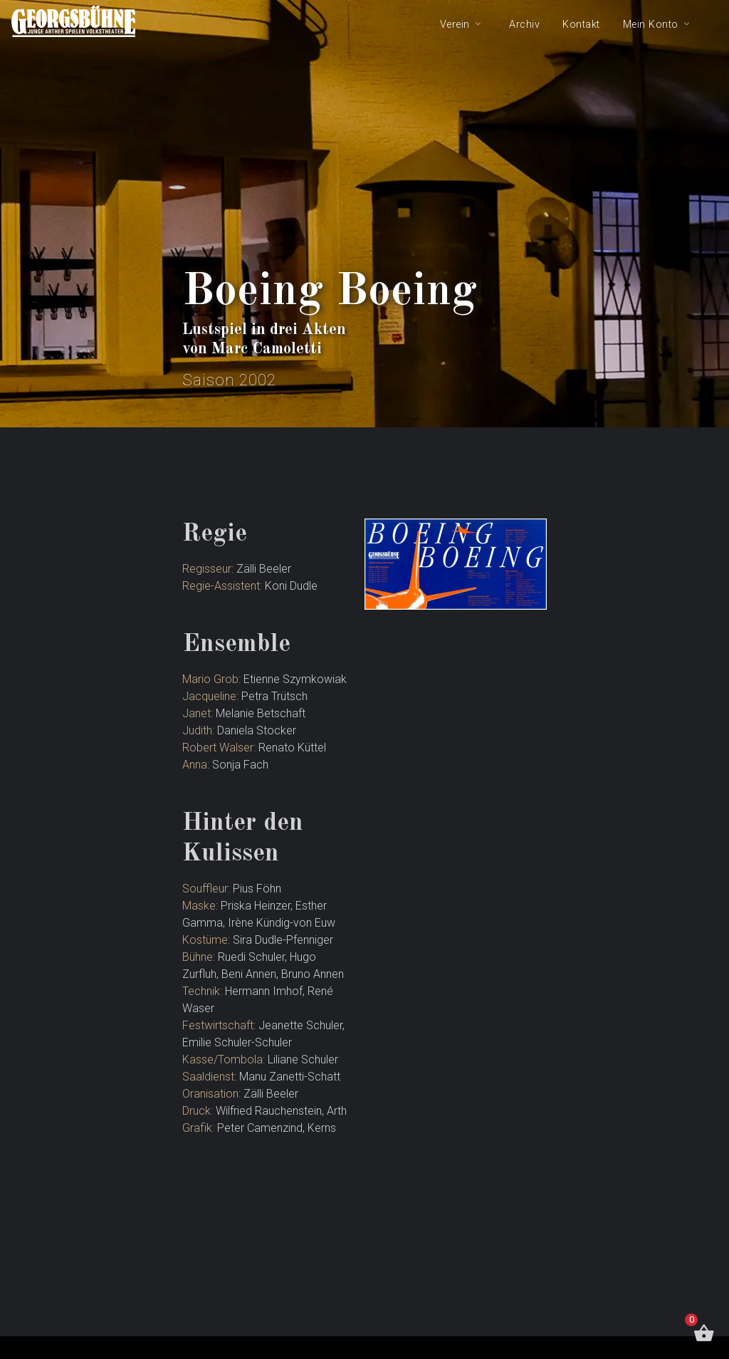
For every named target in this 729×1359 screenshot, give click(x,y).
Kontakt (581, 25)
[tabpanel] (364, 213)
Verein (455, 25)
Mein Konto (650, 25)
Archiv (524, 25)
